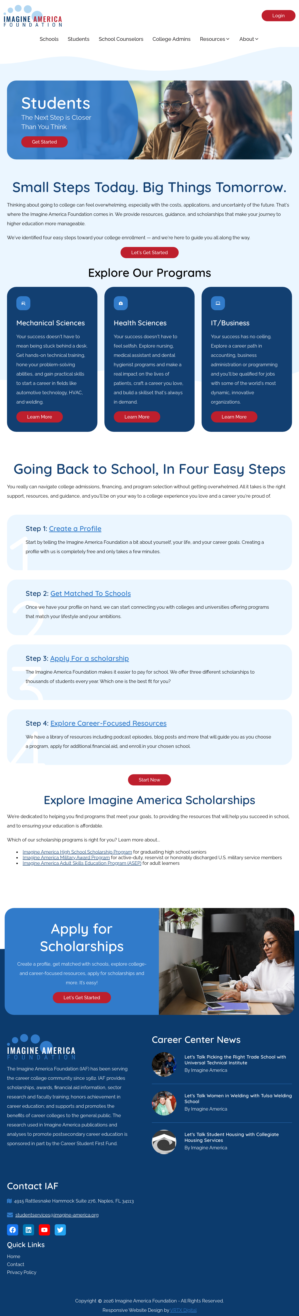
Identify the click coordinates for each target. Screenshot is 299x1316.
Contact (15, 1264)
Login (278, 15)
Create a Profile (75, 528)
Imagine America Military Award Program (66, 857)
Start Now (149, 780)
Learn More (39, 417)
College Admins (172, 39)
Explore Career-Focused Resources (108, 723)
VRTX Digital (183, 1310)
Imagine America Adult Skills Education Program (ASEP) (82, 863)
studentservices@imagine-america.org (57, 1215)
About (250, 39)
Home (13, 1256)
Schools (48, 39)
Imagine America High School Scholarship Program (77, 852)
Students (78, 39)
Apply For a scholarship (89, 658)
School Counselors (121, 39)
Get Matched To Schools (90, 593)
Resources (215, 39)
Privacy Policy (21, 1272)
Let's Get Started (149, 252)
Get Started (44, 142)
